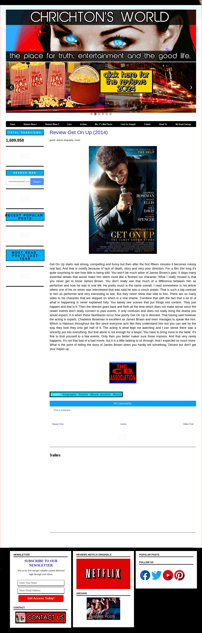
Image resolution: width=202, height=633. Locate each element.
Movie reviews (100, 394)
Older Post (188, 424)
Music (117, 394)
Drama (83, 394)
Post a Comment (62, 410)
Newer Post (57, 424)
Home (123, 424)
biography (69, 394)
